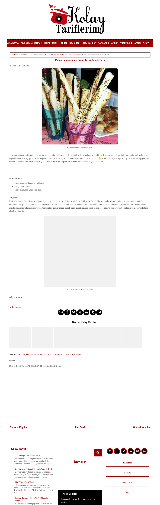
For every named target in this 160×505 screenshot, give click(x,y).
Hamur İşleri (50, 43)
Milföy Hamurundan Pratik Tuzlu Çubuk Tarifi (66, 55)
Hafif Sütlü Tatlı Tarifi (24, 424)
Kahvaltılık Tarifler (108, 43)
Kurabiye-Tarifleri (44, 55)
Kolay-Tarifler (32, 55)
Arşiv (146, 43)
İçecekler (74, 43)
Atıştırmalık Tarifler (130, 43)
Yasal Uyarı (127, 425)
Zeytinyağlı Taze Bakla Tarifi (27, 398)
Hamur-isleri (23, 55)
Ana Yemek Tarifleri (31, 43)
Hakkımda (127, 405)
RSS (127, 435)
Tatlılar (63, 43)
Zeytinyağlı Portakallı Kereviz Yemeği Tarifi (33, 411)
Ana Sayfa (13, 43)
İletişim (127, 415)
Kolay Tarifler (88, 43)
